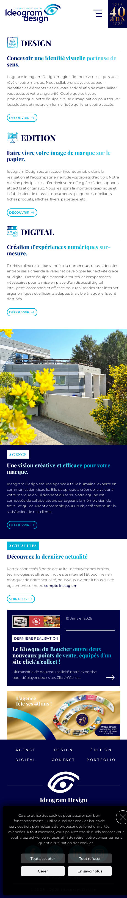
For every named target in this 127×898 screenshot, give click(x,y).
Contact (63, 760)
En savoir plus (90, 871)
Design (63, 750)
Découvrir (19, 118)
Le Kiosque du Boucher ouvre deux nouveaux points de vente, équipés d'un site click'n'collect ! (61, 655)
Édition (101, 750)
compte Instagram (61, 585)
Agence (25, 750)
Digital (25, 760)
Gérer (43, 871)
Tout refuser (90, 858)
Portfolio (101, 760)
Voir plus (18, 599)
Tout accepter (43, 858)
